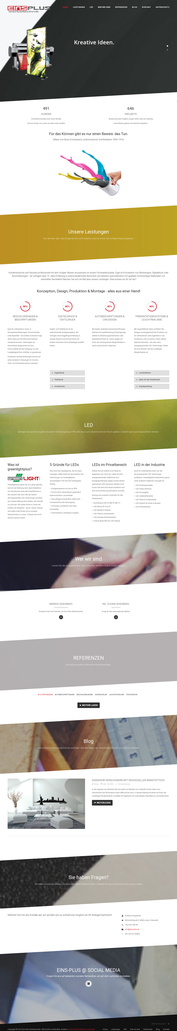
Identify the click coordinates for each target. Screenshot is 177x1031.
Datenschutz (162, 7)
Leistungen (79, 7)
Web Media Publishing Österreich (82, 1029)
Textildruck (131, 695)
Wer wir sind (104, 7)
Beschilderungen (85, 695)
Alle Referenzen (45, 695)
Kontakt (146, 7)
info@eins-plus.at (132, 929)
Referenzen (121, 7)
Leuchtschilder (116, 695)
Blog (134, 7)
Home (65, 7)
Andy (96, 784)
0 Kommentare (124, 784)
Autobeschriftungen (64, 695)
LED (91, 7)
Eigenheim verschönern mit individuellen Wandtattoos (128, 780)
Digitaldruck (101, 695)
